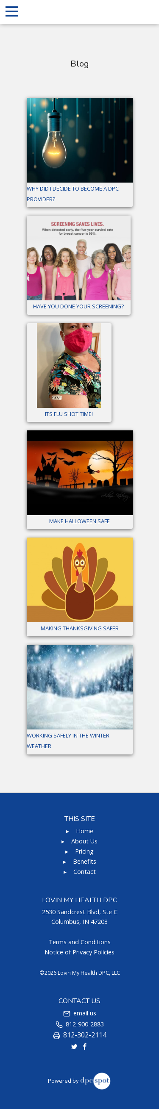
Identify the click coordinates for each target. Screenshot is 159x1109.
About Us (84, 841)
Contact (84, 872)
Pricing (84, 851)
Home (84, 831)
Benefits (84, 861)
